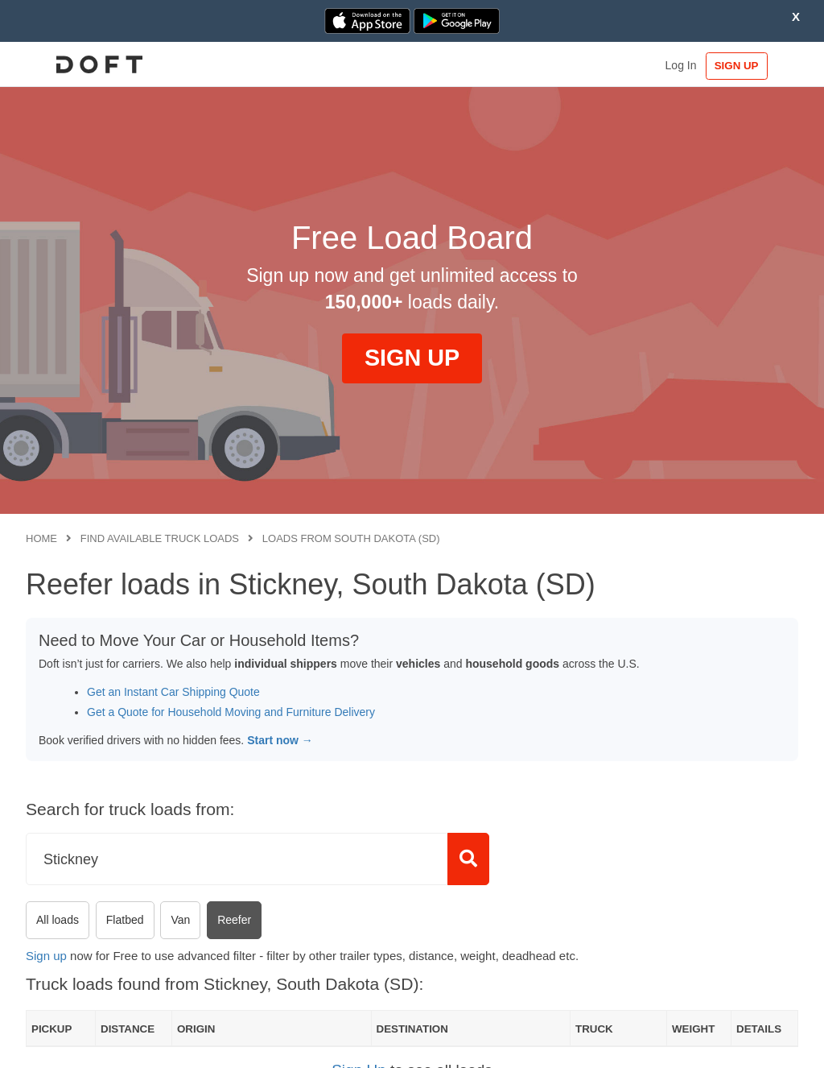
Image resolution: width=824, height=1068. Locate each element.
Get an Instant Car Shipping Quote (173, 691)
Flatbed (125, 919)
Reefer (234, 919)
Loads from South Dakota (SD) (351, 538)
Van (180, 919)
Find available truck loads (159, 538)
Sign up (46, 955)
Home (41, 538)
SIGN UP (749, 66)
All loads (57, 919)
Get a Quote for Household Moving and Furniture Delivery (231, 712)
